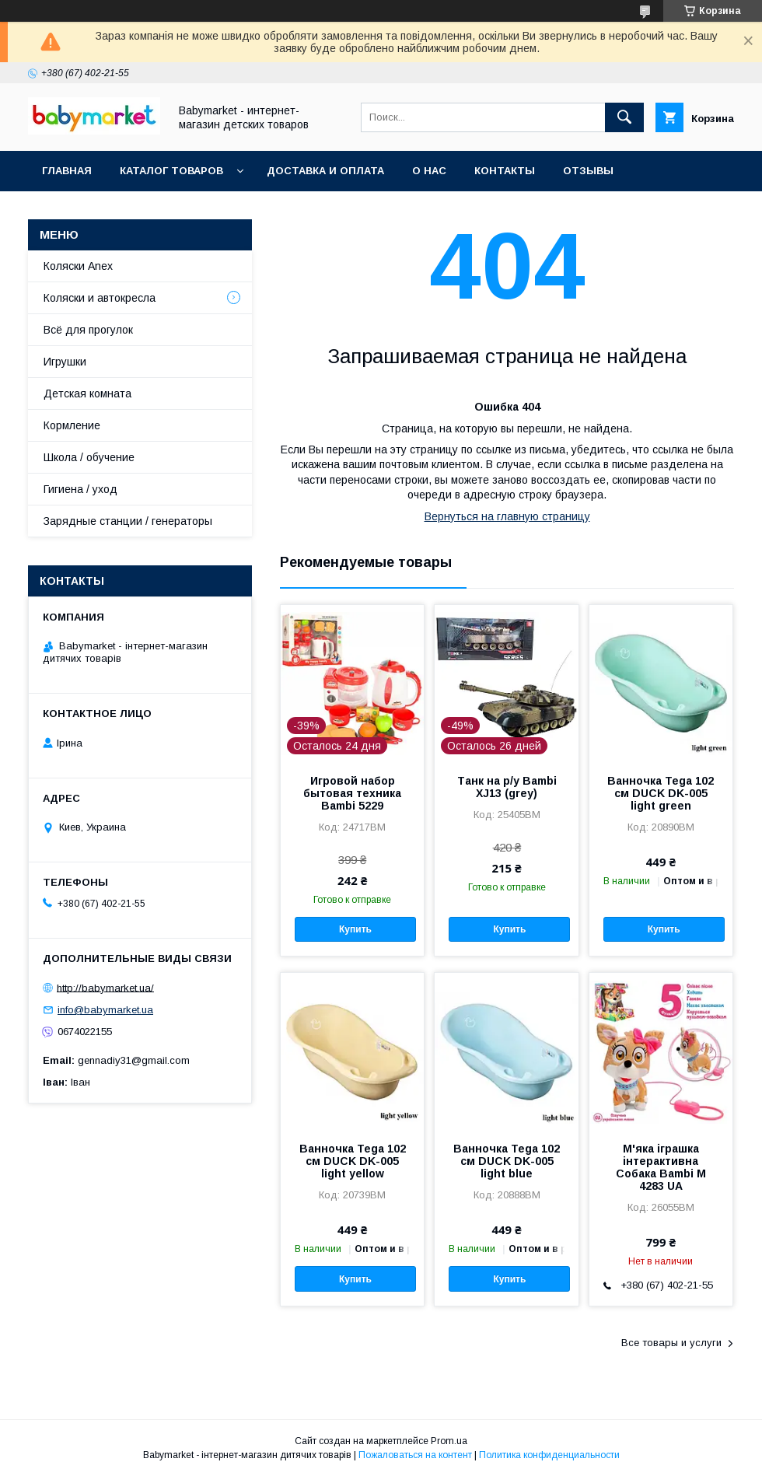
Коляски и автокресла (100, 298)
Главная (67, 171)
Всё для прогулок (88, 330)
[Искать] (624, 117)
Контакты (504, 171)
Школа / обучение (89, 457)
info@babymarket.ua (105, 1010)
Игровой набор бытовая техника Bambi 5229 (352, 793)
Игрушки (65, 361)
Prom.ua (449, 1441)
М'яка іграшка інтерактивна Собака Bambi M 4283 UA (661, 1167)
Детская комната (87, 393)
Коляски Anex (78, 266)
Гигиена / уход (80, 489)
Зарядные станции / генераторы (128, 521)
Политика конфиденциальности (549, 1455)
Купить (355, 929)
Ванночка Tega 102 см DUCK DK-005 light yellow (352, 1161)
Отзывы (588, 171)
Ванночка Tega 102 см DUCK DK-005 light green (660, 793)
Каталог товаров (171, 171)
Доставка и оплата (325, 171)
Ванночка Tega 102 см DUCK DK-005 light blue (506, 1161)
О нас (429, 171)
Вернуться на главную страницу (507, 516)
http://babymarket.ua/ (105, 987)
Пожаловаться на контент (415, 1455)
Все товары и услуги (671, 1342)
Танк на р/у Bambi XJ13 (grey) (507, 787)
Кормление (72, 425)
